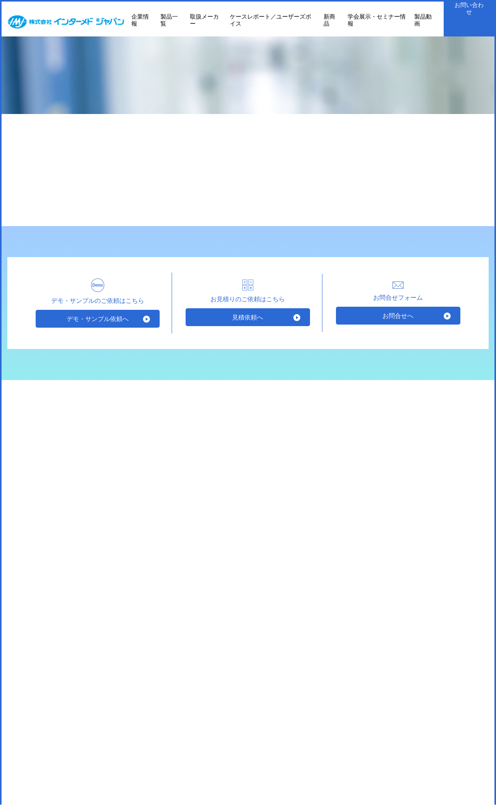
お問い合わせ (469, 8)
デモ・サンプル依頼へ (98, 318)
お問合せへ (398, 315)
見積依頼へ (247, 317)
